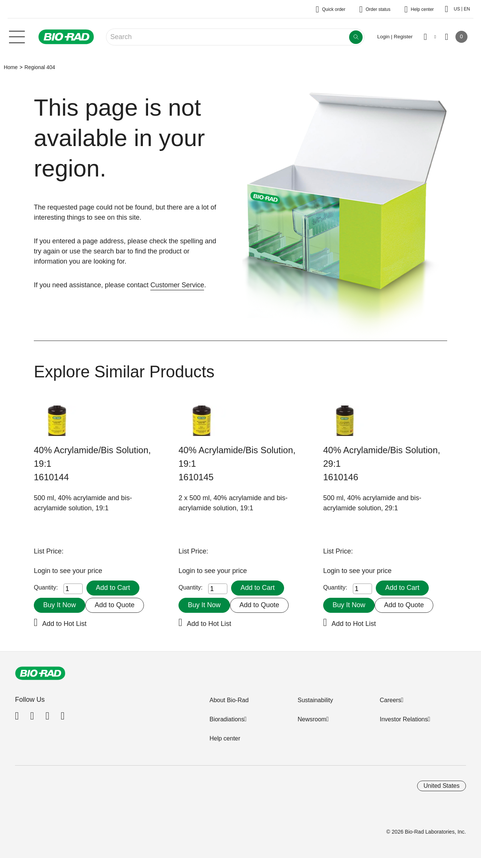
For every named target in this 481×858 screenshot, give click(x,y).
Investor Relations (404, 719)
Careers (390, 700)
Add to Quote (115, 605)
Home (11, 67)
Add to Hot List (64, 623)
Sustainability (315, 700)
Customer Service (177, 285)
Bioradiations (226, 719)
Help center (224, 738)
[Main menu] (17, 36)
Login (43, 571)
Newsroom (312, 719)
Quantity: (46, 587)
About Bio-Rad (228, 700)
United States (442, 786)
